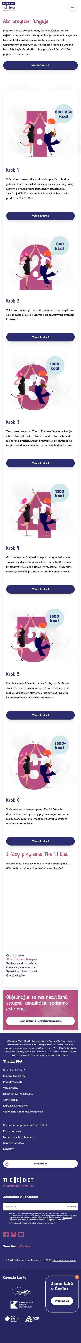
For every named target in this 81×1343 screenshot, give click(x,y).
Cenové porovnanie (20, 967)
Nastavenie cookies (64, 1260)
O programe (15, 955)
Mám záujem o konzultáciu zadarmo (41, 1021)
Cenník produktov (13, 1142)
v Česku (23, 1246)
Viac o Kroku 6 (40, 841)
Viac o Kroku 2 (40, 337)
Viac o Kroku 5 (40, 715)
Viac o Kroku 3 (40, 463)
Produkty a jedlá (12, 1081)
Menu (72, 6)
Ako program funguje (21, 959)
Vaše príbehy (10, 1087)
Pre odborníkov (12, 1131)
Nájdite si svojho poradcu (18, 1093)
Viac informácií (40, 65)
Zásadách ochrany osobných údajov (42, 1223)
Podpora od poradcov (21, 963)
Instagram (13, 1234)
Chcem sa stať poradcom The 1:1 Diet (25, 1125)
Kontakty (8, 1148)
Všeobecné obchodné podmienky (23, 1111)
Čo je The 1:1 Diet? (14, 1070)
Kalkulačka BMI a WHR (16, 1105)
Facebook (6, 1234)
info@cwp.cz (67, 1218)
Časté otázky (15, 975)
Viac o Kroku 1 (40, 215)
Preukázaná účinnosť (21, 971)
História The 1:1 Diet (15, 1075)
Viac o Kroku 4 (40, 589)
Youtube (21, 1234)
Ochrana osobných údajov (19, 1136)
